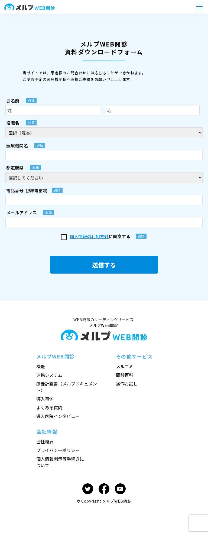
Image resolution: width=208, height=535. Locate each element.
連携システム (49, 375)
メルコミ (124, 366)
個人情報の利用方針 (89, 236)
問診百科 (124, 375)
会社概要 (45, 441)
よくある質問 (49, 407)
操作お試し (127, 383)
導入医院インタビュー (58, 416)
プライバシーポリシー (58, 450)
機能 (40, 366)
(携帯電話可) (34, 191)
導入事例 (45, 399)
